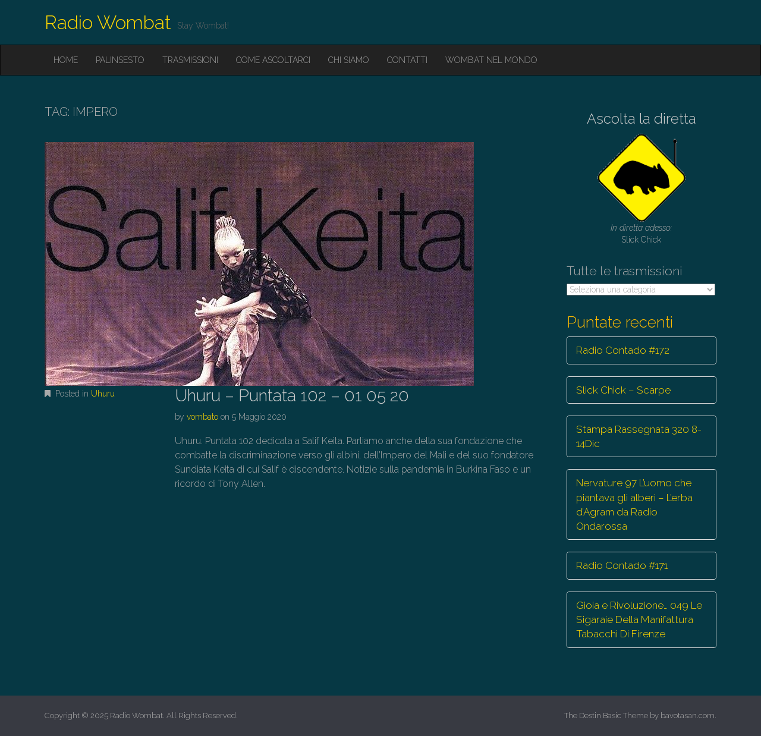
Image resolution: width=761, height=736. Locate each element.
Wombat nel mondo (491, 60)
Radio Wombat (108, 22)
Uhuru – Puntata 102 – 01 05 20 (292, 395)
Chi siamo (348, 60)
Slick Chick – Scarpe (623, 390)
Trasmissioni (190, 60)
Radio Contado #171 (622, 565)
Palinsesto (120, 60)
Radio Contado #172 (622, 350)
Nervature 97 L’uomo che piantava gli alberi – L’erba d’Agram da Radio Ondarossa (634, 504)
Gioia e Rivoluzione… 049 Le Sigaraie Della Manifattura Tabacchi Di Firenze (639, 619)
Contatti (407, 60)
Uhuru (103, 393)
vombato (202, 417)
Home (66, 60)
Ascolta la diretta (641, 118)
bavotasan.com (688, 715)
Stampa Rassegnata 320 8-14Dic (639, 436)
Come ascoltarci (273, 60)
